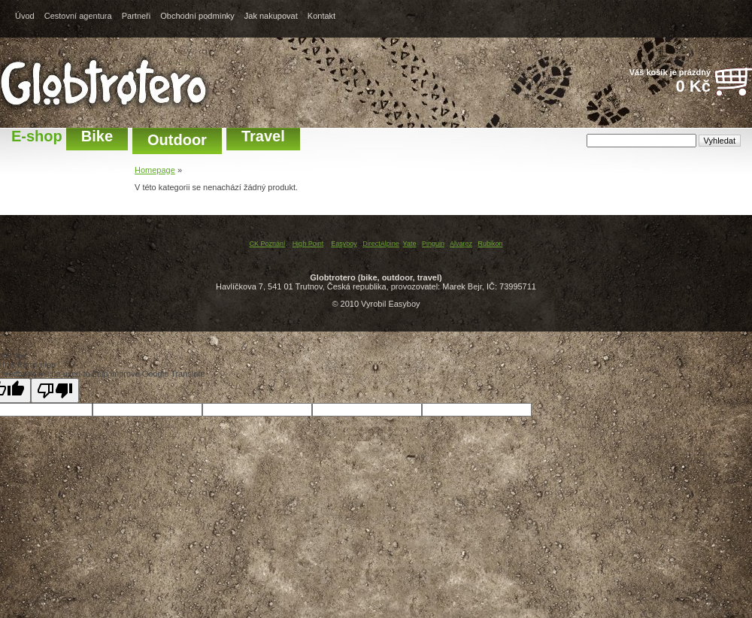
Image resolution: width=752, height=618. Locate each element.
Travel (263, 136)
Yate (410, 243)
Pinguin (433, 243)
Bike (97, 136)
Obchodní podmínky (197, 15)
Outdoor (177, 140)
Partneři (136, 15)
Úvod (25, 15)
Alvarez (461, 243)
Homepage (155, 169)
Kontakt (321, 15)
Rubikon (490, 243)
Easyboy (344, 243)
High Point (308, 243)
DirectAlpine (380, 243)
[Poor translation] (55, 390)
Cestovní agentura (78, 15)
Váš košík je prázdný (662, 82)
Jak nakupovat (271, 15)
